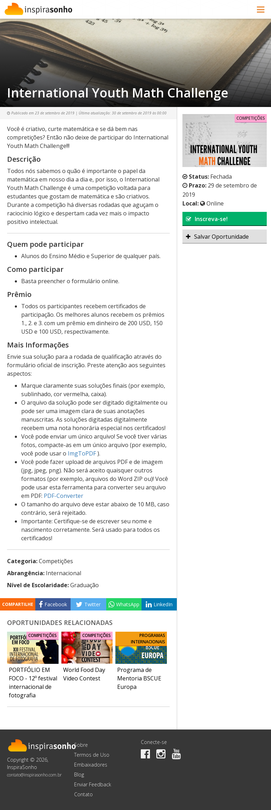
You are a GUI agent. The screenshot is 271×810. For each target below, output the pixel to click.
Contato (83, 794)
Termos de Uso (91, 754)
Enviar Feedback (92, 784)
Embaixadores (90, 764)
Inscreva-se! (207, 219)
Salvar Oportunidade (217, 236)
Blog (79, 774)
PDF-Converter (63, 496)
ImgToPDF (82, 453)
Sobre (81, 744)
